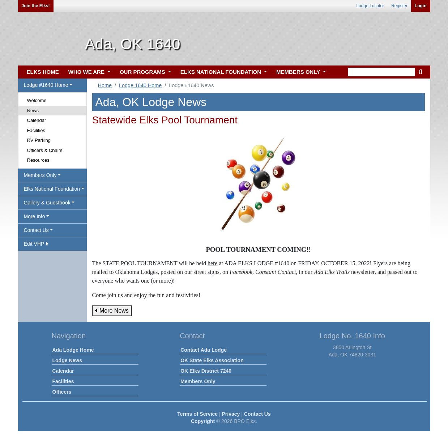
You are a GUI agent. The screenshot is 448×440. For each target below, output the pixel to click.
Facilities (36, 130)
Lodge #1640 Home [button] (46, 85)
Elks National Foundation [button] (52, 189)
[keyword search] (381, 72)
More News (112, 311)
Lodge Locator (370, 5)
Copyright (203, 421)
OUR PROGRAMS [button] (143, 72)
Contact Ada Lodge (203, 350)
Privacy (231, 414)
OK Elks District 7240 (205, 371)
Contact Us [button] (36, 230)
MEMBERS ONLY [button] (298, 72)
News (33, 110)
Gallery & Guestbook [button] (47, 203)
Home (105, 85)
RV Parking (39, 140)
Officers (62, 392)
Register (399, 5)
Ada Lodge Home (73, 350)
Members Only (197, 381)
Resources (38, 160)
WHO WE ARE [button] (87, 72)
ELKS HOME (43, 72)
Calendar (36, 120)
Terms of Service (197, 414)
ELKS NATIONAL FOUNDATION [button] (221, 72)
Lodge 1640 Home (140, 85)
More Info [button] (34, 216)
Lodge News (67, 360)
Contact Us (257, 414)
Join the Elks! (36, 5)
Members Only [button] (40, 175)
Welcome (37, 100)
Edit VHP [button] (36, 244)
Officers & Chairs (45, 150)
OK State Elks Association (212, 360)
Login (421, 5)
